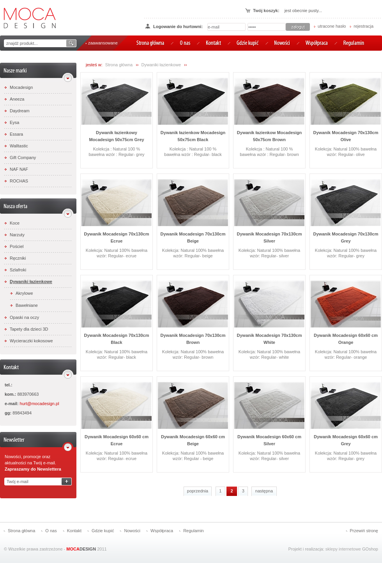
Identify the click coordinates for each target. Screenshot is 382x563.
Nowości (132, 530)
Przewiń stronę (364, 530)
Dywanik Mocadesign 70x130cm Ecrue (116, 237)
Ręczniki (18, 258)
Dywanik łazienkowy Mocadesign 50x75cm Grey (116, 136)
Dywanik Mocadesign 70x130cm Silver (269, 237)
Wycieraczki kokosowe (31, 340)
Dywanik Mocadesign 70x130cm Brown (193, 339)
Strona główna (119, 64)
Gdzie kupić (103, 530)
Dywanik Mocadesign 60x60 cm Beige (193, 440)
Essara (16, 134)
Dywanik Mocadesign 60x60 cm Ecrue (117, 440)
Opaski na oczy (24, 317)
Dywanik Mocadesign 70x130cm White (269, 339)
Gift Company (23, 157)
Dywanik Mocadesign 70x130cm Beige (193, 237)
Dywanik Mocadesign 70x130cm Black (116, 339)
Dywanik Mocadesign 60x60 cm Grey (346, 440)
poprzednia (197, 491)
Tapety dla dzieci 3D (29, 329)
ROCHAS (19, 181)
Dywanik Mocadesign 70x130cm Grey (345, 237)
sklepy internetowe (343, 549)
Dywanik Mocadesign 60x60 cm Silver (269, 440)
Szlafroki (18, 269)
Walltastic (19, 145)
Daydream (20, 110)
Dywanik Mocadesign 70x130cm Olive (345, 136)
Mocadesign (21, 87)
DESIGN (81, 549)
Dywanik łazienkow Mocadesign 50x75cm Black (193, 136)
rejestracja (363, 26)
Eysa (14, 122)
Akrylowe (24, 293)
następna (264, 491)
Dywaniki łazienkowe (31, 281)
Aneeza (17, 99)
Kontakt (74, 530)
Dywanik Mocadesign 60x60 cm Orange (346, 339)
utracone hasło (332, 26)
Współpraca (161, 530)
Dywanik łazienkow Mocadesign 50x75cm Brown (269, 136)
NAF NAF (19, 169)
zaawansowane (103, 43)
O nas (51, 530)
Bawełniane (27, 305)
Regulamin (193, 530)
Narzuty (17, 234)
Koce (14, 223)
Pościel (16, 246)
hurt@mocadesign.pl (39, 403)
